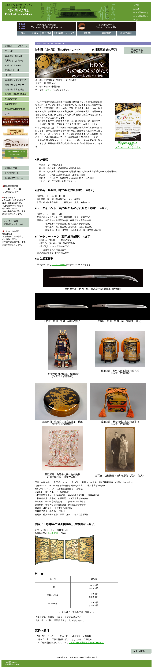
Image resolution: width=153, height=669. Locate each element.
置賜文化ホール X (14, 178)
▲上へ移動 (139, 651)
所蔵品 (34, 33)
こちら (48, 90)
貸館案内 (106, 33)
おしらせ (9, 51)
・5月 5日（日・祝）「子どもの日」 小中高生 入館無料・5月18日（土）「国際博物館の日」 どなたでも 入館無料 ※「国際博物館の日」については (63, 639)
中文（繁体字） (140, 12)
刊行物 (8, 75)
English (136, 9)
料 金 (39, 573)
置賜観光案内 (11, 99)
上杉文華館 (52, 533)
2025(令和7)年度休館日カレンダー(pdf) (13, 222)
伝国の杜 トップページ (16, 46)
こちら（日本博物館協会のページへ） (86, 642)
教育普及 (46, 33)
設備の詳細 (126, 33)
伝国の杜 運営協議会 (14, 89)
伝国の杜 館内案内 (14, 56)
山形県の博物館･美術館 (15, 94)
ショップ (70, 33)
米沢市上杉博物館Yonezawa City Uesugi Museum (46, 25)
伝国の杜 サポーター (14, 84)
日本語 (136, 5)
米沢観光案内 (11, 104)
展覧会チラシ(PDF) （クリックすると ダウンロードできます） (128, 145)
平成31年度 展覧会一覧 (134, 50)
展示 (23, 33)
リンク (8, 113)
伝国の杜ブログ (12, 168)
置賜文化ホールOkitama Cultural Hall (106, 25)
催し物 (87, 33)
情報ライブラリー (13, 65)
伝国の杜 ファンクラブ (15, 80)
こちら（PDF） (59, 264)
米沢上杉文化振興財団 (15, 108)
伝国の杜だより (12, 70)
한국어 (136, 20)
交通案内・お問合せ (14, 60)
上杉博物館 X (12, 173)
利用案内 (58, 33)
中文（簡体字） (140, 16)
